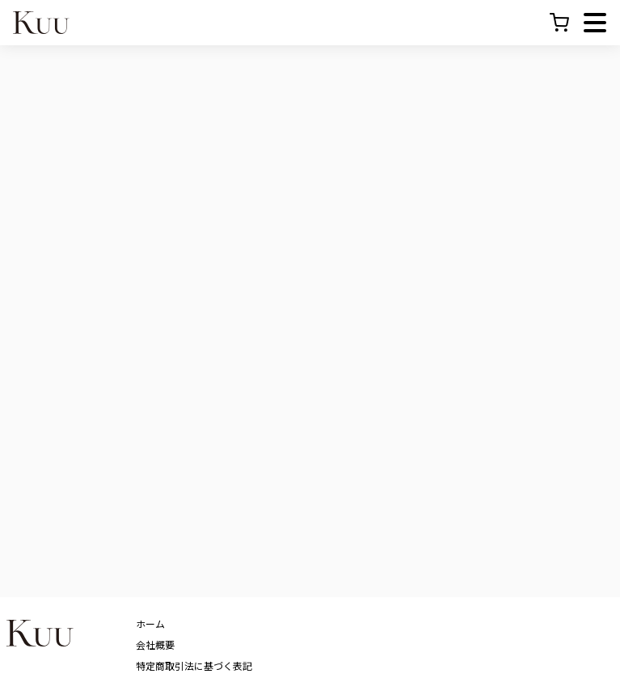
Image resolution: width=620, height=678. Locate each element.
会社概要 (155, 644)
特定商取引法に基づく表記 (194, 665)
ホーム (150, 623)
